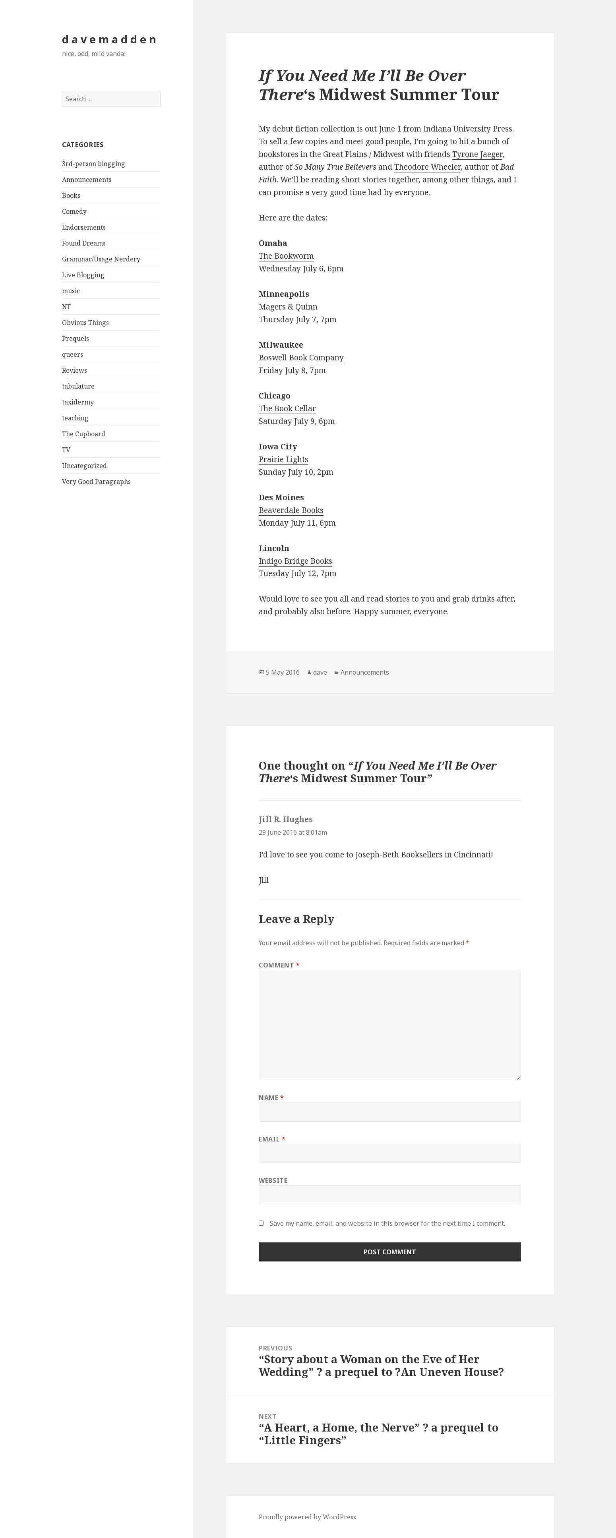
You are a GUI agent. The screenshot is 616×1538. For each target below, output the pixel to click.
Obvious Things (85, 322)
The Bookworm (286, 256)
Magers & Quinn (288, 307)
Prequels (75, 338)
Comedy (74, 211)
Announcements (86, 179)
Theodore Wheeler (427, 167)
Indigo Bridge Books (295, 561)
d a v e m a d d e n (109, 39)
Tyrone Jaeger (477, 154)
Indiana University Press (467, 129)
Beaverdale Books (291, 510)
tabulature (78, 386)
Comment (279, 965)
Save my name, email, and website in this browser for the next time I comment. (387, 1223)
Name (271, 1097)
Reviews (74, 370)
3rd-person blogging (93, 163)
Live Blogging (83, 275)
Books (71, 195)
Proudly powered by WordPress (307, 1517)
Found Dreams (84, 243)
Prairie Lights (283, 459)
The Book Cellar (287, 408)
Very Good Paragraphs (96, 481)
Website (273, 1180)
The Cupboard (83, 433)
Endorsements (84, 227)
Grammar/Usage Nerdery (101, 259)
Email (272, 1139)
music (71, 290)
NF (66, 306)
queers (72, 354)
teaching (75, 418)
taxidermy (78, 402)
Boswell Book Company (301, 357)
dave (320, 672)
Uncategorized (84, 465)
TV (66, 449)
